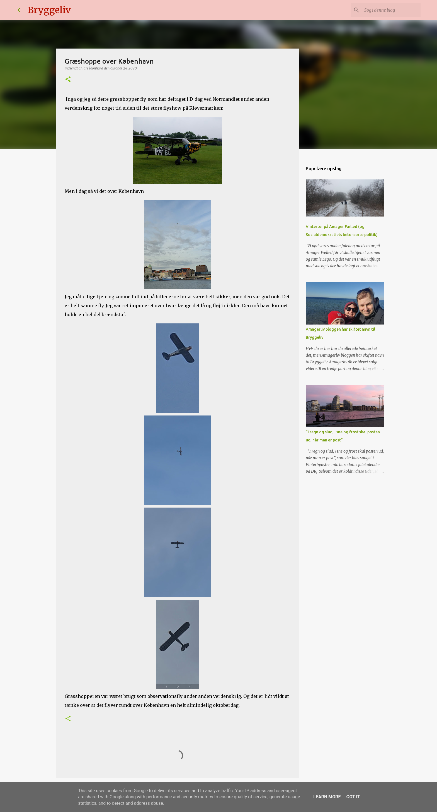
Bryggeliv (49, 10)
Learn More (327, 796)
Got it (353, 796)
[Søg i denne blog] (391, 10)
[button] (68, 79)
